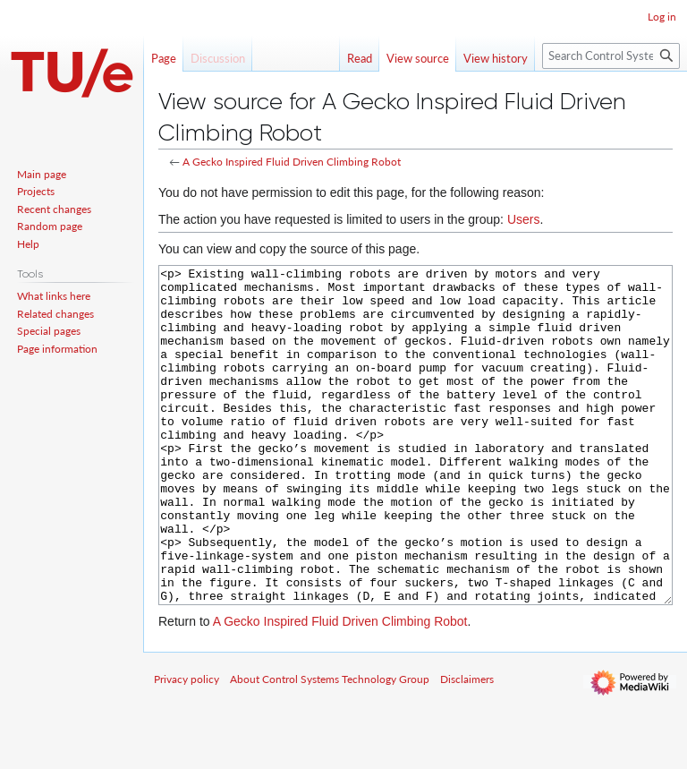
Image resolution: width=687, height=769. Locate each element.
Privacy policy (186, 746)
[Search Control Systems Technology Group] (611, 56)
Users (523, 219)
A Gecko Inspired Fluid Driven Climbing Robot (291, 161)
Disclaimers (467, 746)
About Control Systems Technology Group (329, 746)
